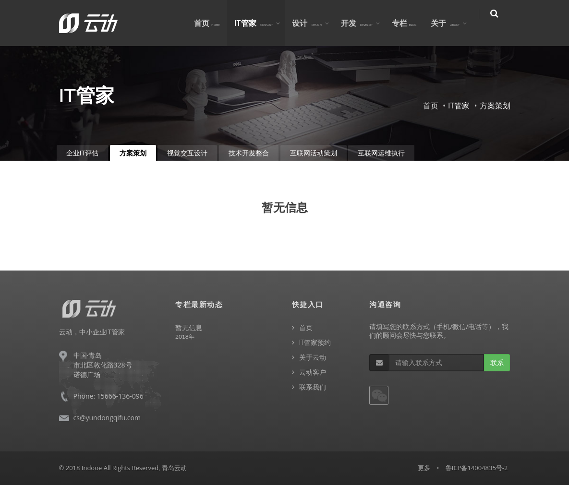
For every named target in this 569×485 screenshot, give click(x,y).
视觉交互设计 (187, 152)
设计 (313, 23)
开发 (363, 23)
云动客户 (312, 372)
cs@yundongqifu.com (107, 417)
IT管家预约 (315, 342)
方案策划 (133, 152)
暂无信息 (188, 327)
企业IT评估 (82, 152)
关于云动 (312, 357)
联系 (497, 362)
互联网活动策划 (313, 152)
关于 (451, 23)
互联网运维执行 (381, 152)
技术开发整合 (249, 152)
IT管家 (260, 23)
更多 (424, 467)
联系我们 (312, 386)
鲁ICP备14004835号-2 (477, 467)
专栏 (410, 23)
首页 (213, 23)
